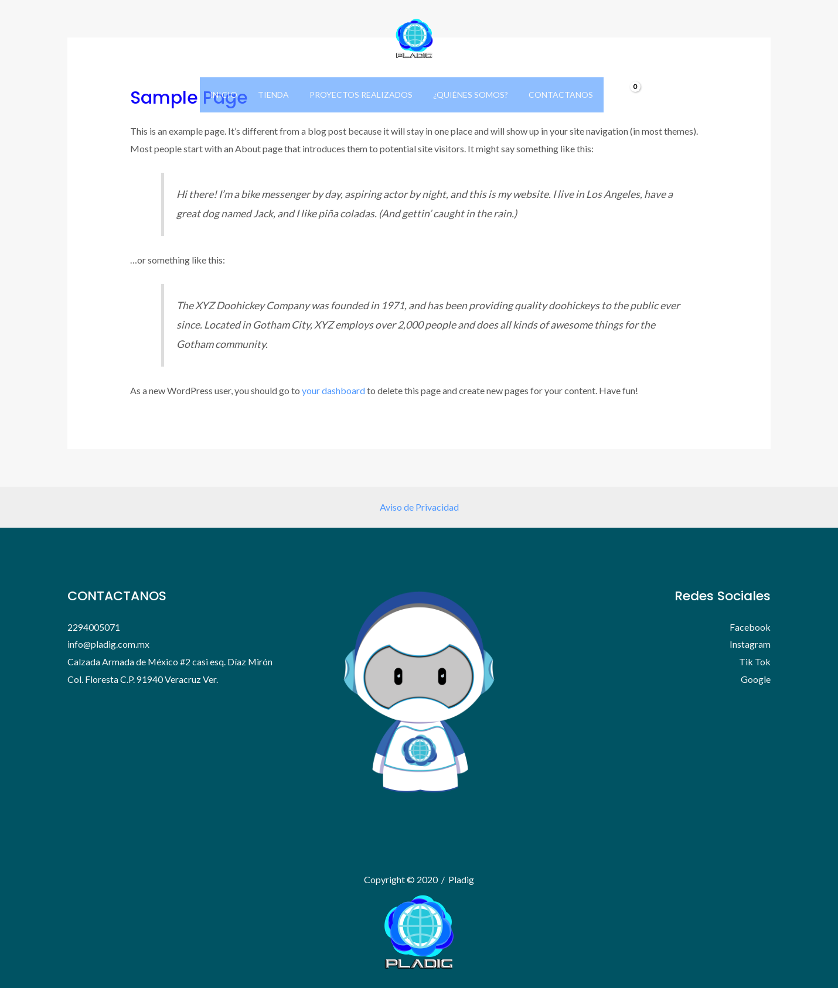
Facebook (750, 627)
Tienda (277, 95)
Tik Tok (755, 661)
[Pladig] (414, 37)
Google (756, 679)
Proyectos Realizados (361, 95)
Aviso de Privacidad (419, 506)
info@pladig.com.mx (108, 643)
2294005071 (93, 627)
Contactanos (552, 95)
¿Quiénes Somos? (466, 95)
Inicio (232, 95)
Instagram (750, 643)
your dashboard (333, 390)
